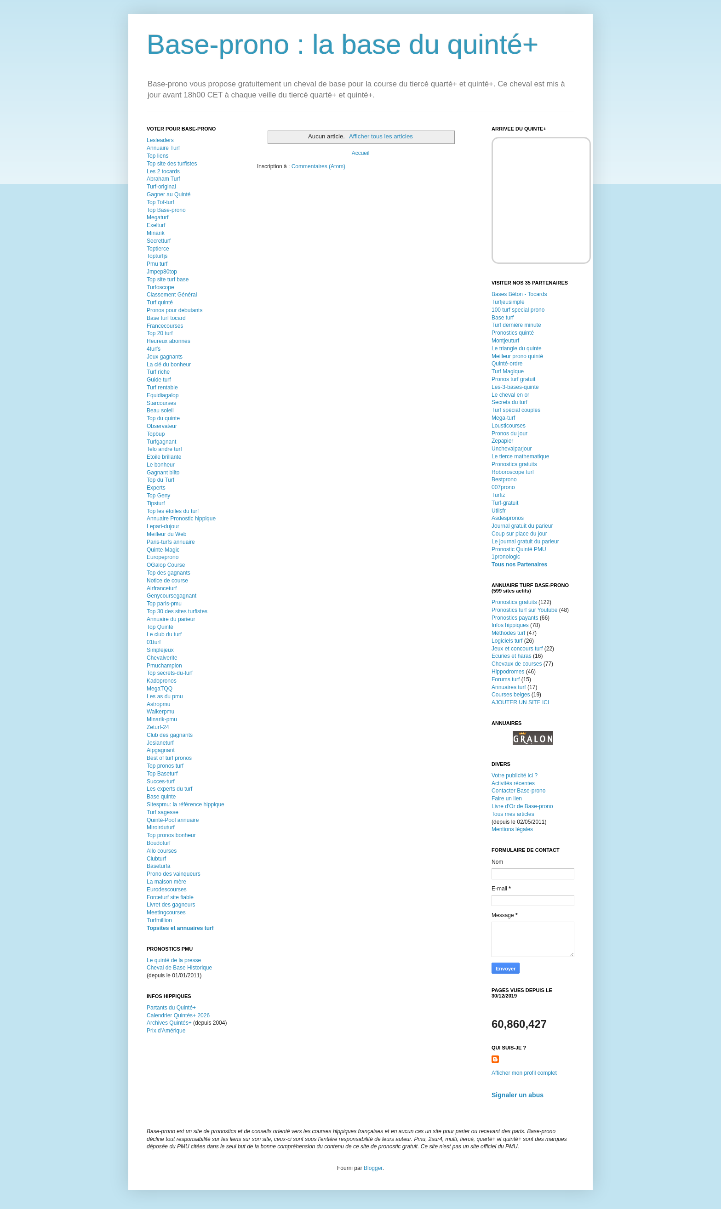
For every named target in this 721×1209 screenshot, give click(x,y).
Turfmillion (159, 920)
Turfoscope (160, 287)
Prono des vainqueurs (173, 874)
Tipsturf (156, 503)
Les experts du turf (169, 789)
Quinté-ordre (507, 363)
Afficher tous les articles (381, 136)
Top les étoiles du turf (173, 511)
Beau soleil (160, 410)
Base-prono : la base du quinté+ (342, 44)
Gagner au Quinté (168, 194)
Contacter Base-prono (518, 790)
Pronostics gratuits (514, 464)
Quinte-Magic (163, 550)
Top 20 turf (160, 333)
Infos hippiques (510, 625)
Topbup (156, 434)
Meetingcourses (166, 912)
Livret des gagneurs (171, 904)
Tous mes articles (513, 814)
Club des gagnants (170, 735)
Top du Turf (160, 480)
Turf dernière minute (516, 325)
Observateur (162, 426)
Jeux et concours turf (517, 648)
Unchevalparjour (512, 448)
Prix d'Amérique (166, 1030)
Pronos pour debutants (174, 310)
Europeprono (162, 557)
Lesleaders (160, 140)
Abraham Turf (163, 179)
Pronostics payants (515, 618)
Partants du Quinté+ (171, 1007)
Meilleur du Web (166, 534)
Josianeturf (160, 743)
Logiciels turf (507, 641)
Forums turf (506, 679)
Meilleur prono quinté (517, 356)
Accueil (361, 153)
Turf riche (158, 372)
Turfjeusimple (508, 302)
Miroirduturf (161, 827)
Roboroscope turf (513, 472)
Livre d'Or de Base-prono (522, 806)
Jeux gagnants (165, 357)
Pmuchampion (164, 665)
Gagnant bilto (163, 472)
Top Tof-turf (160, 202)
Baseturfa (158, 866)
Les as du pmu (165, 696)
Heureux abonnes (168, 341)
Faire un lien (507, 798)
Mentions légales (512, 829)
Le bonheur (161, 465)
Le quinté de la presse (174, 960)
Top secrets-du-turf (170, 673)
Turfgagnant (161, 442)
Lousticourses (509, 425)
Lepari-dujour (163, 526)
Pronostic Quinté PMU (519, 549)
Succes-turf (161, 781)
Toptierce (158, 248)
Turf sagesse (162, 812)
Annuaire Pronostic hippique (181, 518)
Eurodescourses (167, 889)
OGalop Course (166, 565)
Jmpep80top (162, 271)
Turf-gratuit (505, 503)
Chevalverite (162, 658)
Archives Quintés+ (169, 1023)
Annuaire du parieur (171, 619)
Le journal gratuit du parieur (525, 541)
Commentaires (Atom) (318, 166)
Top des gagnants (168, 573)
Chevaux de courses (517, 664)
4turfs (153, 349)
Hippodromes (508, 671)
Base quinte (161, 796)
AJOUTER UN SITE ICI (520, 702)
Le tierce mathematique (520, 456)
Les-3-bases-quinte (515, 387)
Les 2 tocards (163, 171)
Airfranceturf (162, 588)
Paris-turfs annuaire (171, 542)
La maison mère (166, 881)
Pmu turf (157, 264)
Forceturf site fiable (170, 897)
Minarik (156, 233)
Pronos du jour (509, 433)
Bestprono (504, 479)
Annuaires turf (509, 687)
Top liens (157, 156)
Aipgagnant (161, 750)
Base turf (503, 317)
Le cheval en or (510, 395)
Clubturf (156, 858)
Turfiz (498, 495)
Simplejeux (160, 650)
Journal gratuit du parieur (522, 526)
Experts (156, 488)
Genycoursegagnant (171, 596)
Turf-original (161, 186)
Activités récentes (513, 783)
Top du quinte (163, 418)
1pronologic (506, 556)
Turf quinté (160, 302)
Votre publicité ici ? (515, 775)
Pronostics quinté (513, 333)
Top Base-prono (166, 210)
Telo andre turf (164, 449)
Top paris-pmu (164, 603)
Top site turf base (168, 279)
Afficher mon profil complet (524, 1073)
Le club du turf (164, 634)
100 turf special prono (518, 310)
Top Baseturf (162, 773)
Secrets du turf (509, 402)
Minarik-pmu (162, 719)
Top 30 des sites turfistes (177, 611)
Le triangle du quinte (517, 348)
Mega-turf (503, 418)
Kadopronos (162, 681)
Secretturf (159, 241)
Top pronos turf (165, 766)
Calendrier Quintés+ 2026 (178, 1015)
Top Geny (158, 495)
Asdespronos (508, 518)
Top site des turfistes (172, 163)
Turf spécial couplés (516, 410)
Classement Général (172, 294)
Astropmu (158, 704)
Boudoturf (159, 843)
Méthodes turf (508, 633)
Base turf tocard (166, 318)
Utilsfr (499, 511)
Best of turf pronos (169, 758)
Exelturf (156, 225)
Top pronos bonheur (171, 835)
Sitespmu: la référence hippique (185, 804)
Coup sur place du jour (519, 533)
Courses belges (511, 694)
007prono (503, 487)
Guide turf (159, 379)
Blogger (373, 1168)
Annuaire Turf (163, 148)
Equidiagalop (162, 395)
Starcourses (161, 403)
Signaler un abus (518, 1095)
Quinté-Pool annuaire (173, 820)
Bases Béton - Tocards (519, 294)
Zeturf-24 (158, 727)
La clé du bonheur (169, 364)
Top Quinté (160, 627)
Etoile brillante (164, 457)
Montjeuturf (505, 340)
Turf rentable (162, 387)
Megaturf (157, 217)
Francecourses (165, 326)
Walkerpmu (160, 711)
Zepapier (502, 441)
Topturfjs (157, 256)
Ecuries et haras (512, 656)
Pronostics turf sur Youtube (524, 610)
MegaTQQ (159, 688)
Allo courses (162, 851)
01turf (154, 642)
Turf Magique (508, 371)
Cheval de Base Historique (179, 967)
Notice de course (167, 580)
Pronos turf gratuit (513, 379)
